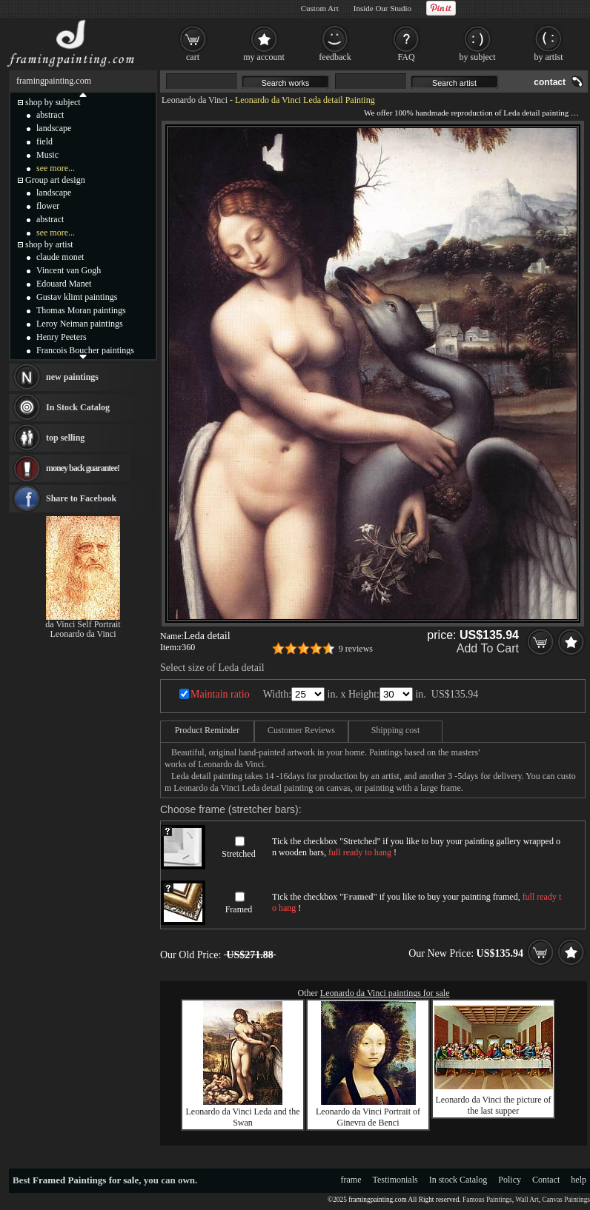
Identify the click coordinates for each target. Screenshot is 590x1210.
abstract (50, 115)
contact (550, 82)
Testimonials (395, 1179)
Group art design (55, 180)
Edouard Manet (63, 283)
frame (351, 1179)
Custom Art (320, 8)
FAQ (405, 57)
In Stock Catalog (78, 407)
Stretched (238, 854)
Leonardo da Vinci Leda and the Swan (243, 1117)
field (44, 141)
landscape (53, 128)
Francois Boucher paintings (85, 350)
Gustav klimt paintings (76, 297)
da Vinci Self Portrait (82, 624)
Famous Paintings (487, 1199)
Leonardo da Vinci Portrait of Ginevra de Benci (368, 1117)
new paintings (72, 377)
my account (264, 57)
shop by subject (53, 102)
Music (47, 155)
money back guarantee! (82, 468)
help (578, 1179)
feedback (335, 57)
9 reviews (356, 649)
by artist (548, 57)
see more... (55, 168)
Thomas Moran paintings (81, 310)
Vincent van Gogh (68, 270)
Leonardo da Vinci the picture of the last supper (493, 1105)
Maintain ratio (220, 694)
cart (192, 57)
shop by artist (49, 244)
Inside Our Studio (382, 8)
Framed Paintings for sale (86, 1180)
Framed (239, 909)
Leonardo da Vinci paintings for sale (385, 993)
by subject (478, 57)
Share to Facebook (81, 498)
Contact (546, 1179)
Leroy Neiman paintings (79, 323)
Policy (509, 1179)
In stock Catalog (458, 1179)
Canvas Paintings (566, 1199)
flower (47, 206)
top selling (65, 437)
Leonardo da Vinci (195, 100)
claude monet (60, 257)
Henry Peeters (61, 337)
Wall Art (527, 1199)
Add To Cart (488, 648)
